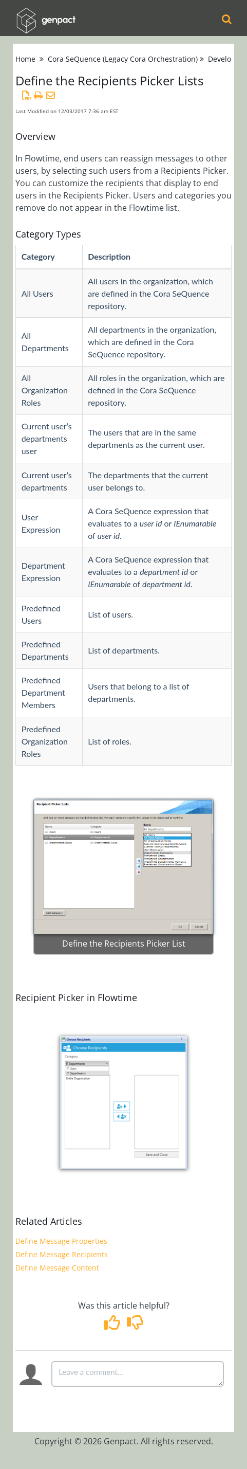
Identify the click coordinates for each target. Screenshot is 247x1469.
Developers (227, 59)
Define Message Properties (61, 1241)
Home (25, 59)
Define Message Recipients (61, 1254)
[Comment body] (137, 1374)
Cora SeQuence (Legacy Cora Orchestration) (123, 59)
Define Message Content (57, 1268)
